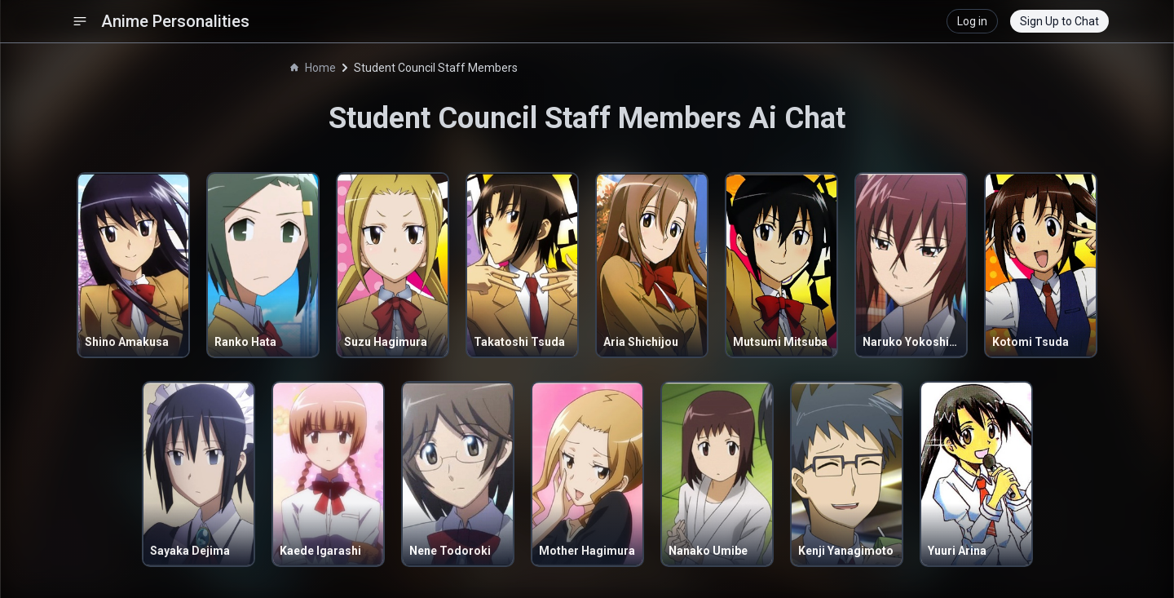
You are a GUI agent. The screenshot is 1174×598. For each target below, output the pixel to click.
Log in (972, 21)
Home (313, 67)
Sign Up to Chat (1059, 21)
